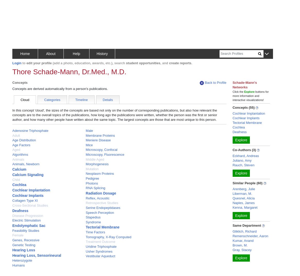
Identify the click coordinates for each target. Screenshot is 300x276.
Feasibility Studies (25, 231)
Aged (16, 150)
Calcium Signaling (27, 175)
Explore (241, 140)
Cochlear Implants (27, 196)
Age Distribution (24, 140)
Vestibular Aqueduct (100, 256)
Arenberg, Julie (244, 189)
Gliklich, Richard (245, 231)
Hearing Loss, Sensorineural (36, 255)
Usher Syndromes (99, 251)
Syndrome (93, 222)
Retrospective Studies (102, 203)
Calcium (19, 169)
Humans (18, 265)
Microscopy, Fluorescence (105, 155)
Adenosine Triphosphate (30, 131)
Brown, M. (240, 245)
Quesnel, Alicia (244, 198)
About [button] (51, 54)
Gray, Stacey (242, 250)
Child (16, 180)
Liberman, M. (242, 194)
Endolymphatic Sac (29, 226)
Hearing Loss (23, 250)
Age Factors (21, 145)
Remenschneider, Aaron (250, 236)
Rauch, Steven (243, 165)
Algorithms (20, 155)
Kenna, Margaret (245, 207)
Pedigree (92, 178)
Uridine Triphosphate (101, 247)
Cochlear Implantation (31, 190)
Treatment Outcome (100, 242)
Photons (92, 183)
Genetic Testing (23, 245)
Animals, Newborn (26, 164)
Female (17, 235)
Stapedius (93, 217)
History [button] (102, 54)
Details (108, 100)
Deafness (20, 211)
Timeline (81, 100)
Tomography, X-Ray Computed (109, 237)
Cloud (25, 100)
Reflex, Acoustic (98, 198)
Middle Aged (95, 159)
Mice (89, 145)
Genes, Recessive (26, 240)
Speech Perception (100, 213)
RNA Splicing (95, 188)
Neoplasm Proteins (100, 174)
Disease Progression (27, 216)
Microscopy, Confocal (101, 150)
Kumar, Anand (243, 241)
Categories (52, 100)
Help (76, 54)
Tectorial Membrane (103, 227)
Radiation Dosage (101, 193)
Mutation (92, 169)
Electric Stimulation (26, 220)
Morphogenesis (97, 164)
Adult (16, 135)
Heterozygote (22, 260)
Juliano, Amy (242, 160)
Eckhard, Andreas (246, 156)
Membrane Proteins (100, 135)
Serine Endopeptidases (103, 208)
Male (89, 131)
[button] (266, 54)
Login (16, 63)
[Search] (239, 54)
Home (25, 54)
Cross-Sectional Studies (30, 205)
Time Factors (95, 232)
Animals (18, 159)
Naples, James (244, 203)
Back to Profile (213, 83)
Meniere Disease (98, 140)
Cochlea (19, 185)
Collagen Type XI (25, 201)
